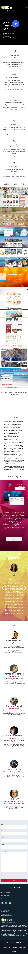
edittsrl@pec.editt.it (7, 915)
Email (3, 831)
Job (24, 947)
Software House (14, 947)
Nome (3, 824)
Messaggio (4, 851)
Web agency (5, 947)
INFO (14, 539)
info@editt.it (6, 914)
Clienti (20, 947)
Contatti (13, 951)
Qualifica (3, 844)
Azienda (3, 837)
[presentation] (12, 875)
